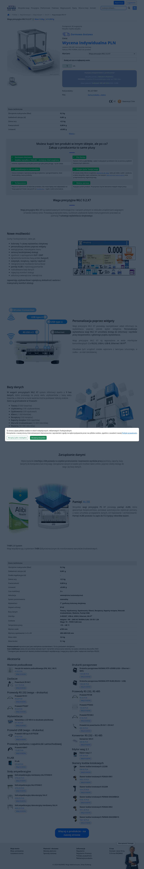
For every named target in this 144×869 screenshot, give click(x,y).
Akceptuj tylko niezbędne (17, 438)
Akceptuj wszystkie (38, 438)
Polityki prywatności (129, 433)
